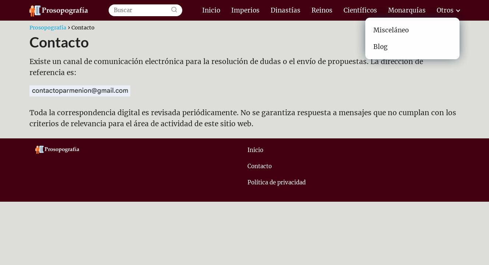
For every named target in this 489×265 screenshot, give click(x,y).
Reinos (322, 10)
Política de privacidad (276, 182)
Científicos (360, 10)
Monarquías (407, 10)
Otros (445, 10)
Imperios (245, 10)
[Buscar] (174, 10)
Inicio (211, 10)
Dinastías (285, 10)
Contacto (259, 166)
